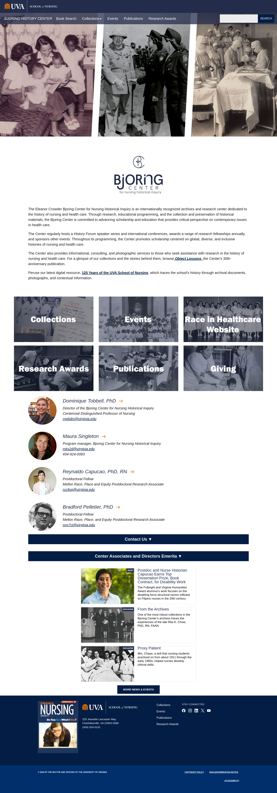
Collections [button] (91, 19)
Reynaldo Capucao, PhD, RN (98, 471)
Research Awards (162, 19)
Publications (133, 19)
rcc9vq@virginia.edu (79, 489)
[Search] (239, 18)
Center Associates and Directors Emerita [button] (138, 556)
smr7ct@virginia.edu (79, 525)
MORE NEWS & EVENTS (138, 689)
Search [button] (266, 18)
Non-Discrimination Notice (223, 772)
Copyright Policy (194, 772)
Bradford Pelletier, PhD (91, 507)
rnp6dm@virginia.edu (79, 419)
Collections (163, 705)
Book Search (66, 19)
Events (112, 19)
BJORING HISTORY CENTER (28, 19)
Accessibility (231, 781)
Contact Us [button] (138, 539)
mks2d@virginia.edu (79, 449)
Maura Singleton (84, 436)
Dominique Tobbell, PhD (93, 401)
